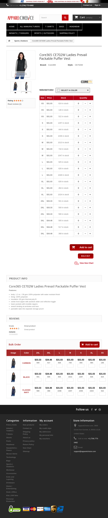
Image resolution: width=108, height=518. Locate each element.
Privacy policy (28, 443)
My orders (43, 427)
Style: (70, 65)
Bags (61, 26)
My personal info (46, 437)
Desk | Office (11, 494)
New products (28, 427)
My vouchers (44, 441)
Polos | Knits (11, 427)
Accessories (11, 476)
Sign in (97, 5)
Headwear (74, 26)
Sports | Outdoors (44, 33)
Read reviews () (14, 104)
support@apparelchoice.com (85, 454)
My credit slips (45, 430)
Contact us (87, 5)
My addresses (45, 434)
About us (26, 440)
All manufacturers (30, 26)
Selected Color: (46, 90)
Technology (11, 459)
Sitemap (26, 454)
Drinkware (10, 485)
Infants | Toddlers (19, 33)
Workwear (10, 472)
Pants (8, 443)
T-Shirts (49, 26)
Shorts (9, 440)
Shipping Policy (67, 33)
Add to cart (89, 344)
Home (12, 26)
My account (46, 422)
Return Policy (28, 447)
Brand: (43, 65)
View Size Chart (83, 263)
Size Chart (27, 450)
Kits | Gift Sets (12, 498)
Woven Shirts (11, 456)
